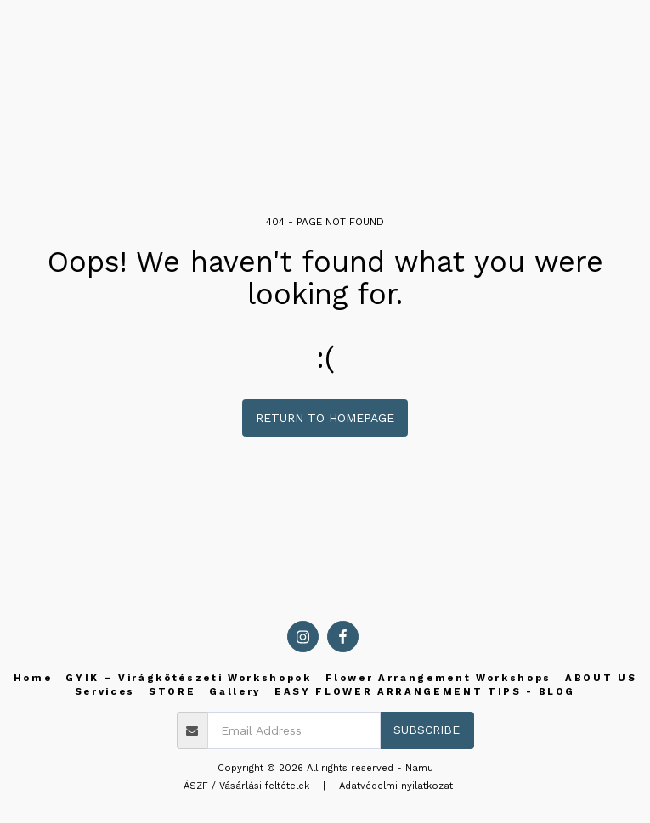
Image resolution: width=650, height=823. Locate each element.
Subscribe (426, 729)
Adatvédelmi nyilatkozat (396, 786)
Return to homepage (325, 418)
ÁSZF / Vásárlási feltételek (246, 786)
